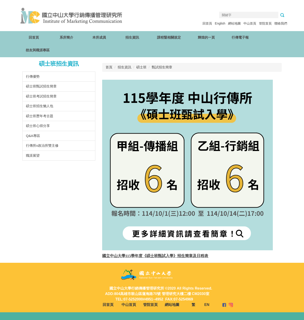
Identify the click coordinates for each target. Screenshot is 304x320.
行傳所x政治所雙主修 (42, 145)
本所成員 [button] (99, 37)
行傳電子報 (240, 37)
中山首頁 (249, 23)
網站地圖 (234, 23)
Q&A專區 (33, 136)
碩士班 (141, 67)
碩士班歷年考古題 (39, 116)
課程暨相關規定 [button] (169, 37)
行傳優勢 (33, 76)
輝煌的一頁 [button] (206, 37)
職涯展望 (33, 155)
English (220, 23)
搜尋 (282, 15)
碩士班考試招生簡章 (41, 96)
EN (206, 305)
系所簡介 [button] (66, 37)
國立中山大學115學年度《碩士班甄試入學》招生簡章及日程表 (155, 256)
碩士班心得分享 (38, 126)
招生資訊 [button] (132, 37)
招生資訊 (124, 67)
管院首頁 (265, 23)
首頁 (109, 67)
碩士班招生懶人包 (39, 106)
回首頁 (207, 23)
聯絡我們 (280, 23)
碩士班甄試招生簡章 (41, 86)
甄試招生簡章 (162, 67)
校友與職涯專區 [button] (38, 50)
